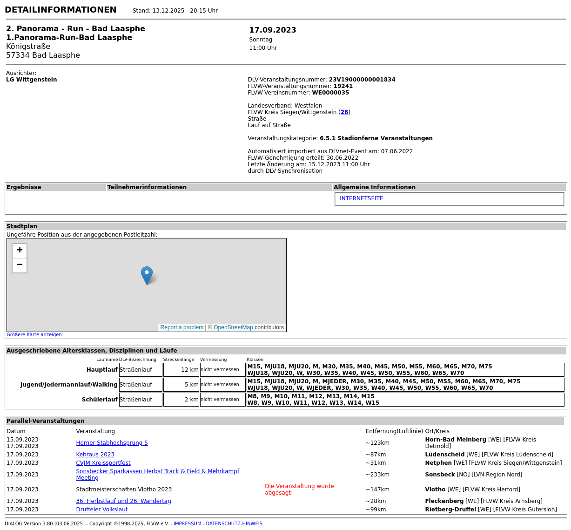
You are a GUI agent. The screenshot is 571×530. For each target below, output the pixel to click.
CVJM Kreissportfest (103, 463)
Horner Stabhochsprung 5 (112, 443)
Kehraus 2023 (95, 454)
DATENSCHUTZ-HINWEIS (234, 523)
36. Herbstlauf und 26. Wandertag (123, 501)
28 (345, 112)
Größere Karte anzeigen (34, 334)
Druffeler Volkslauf (102, 509)
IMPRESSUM (188, 523)
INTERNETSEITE (361, 198)
